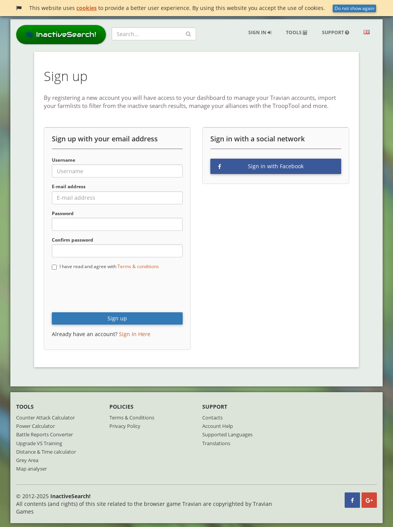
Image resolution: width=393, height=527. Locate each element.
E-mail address (69, 186)
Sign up (117, 318)
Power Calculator (35, 426)
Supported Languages (227, 434)
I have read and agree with (105, 266)
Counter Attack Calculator (45, 417)
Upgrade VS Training (39, 443)
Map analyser (31, 468)
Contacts (212, 417)
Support (335, 32)
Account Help (217, 426)
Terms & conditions (138, 266)
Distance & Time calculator (46, 451)
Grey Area (27, 460)
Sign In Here (134, 334)
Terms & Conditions (131, 417)
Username (63, 160)
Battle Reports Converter (44, 434)
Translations (216, 443)
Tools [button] (296, 32)
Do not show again (354, 8)
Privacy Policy (124, 426)
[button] (366, 33)
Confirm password (72, 240)
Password (63, 213)
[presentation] (110, 292)
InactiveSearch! (61, 34)
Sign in (259, 32)
